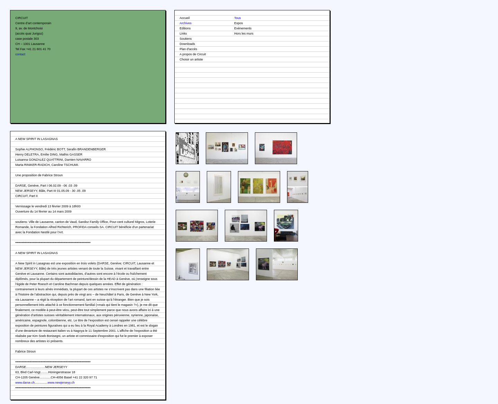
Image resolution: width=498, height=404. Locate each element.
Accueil (184, 18)
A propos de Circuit (192, 54)
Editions (185, 28)
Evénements (242, 28)
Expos (238, 23)
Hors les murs (243, 33)
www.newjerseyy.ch (61, 382)
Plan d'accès (188, 49)
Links (183, 33)
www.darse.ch (25, 382)
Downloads (187, 44)
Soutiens (185, 38)
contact (20, 54)
